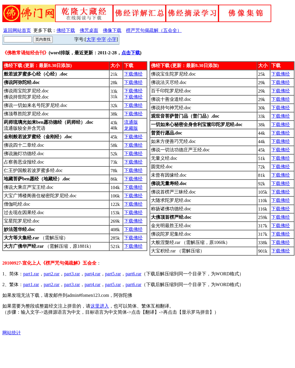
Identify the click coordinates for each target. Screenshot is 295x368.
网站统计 (11, 332)
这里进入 (99, 306)
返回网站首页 (17, 30)
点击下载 (130, 52)
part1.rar (31, 273)
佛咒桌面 (89, 30)
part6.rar (133, 273)
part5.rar (113, 273)
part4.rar (93, 273)
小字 (111, 39)
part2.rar (52, 273)
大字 (91, 39)
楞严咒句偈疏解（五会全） (154, 30)
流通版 (131, 122)
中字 (101, 39)
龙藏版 (131, 128)
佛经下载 (66, 30)
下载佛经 (133, 73)
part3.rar (72, 273)
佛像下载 (112, 30)
